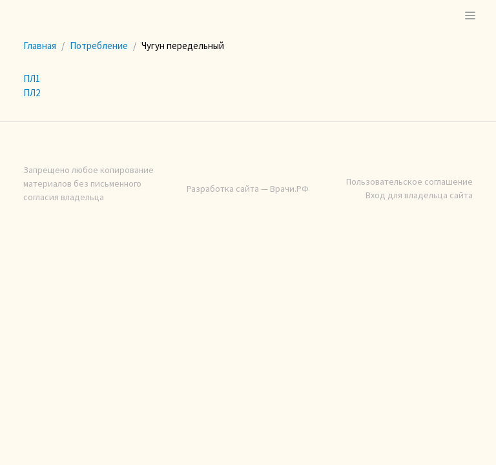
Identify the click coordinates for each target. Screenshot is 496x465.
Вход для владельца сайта (419, 195)
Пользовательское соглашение (409, 181)
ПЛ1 (31, 78)
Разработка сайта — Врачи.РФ (248, 188)
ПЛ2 (31, 93)
